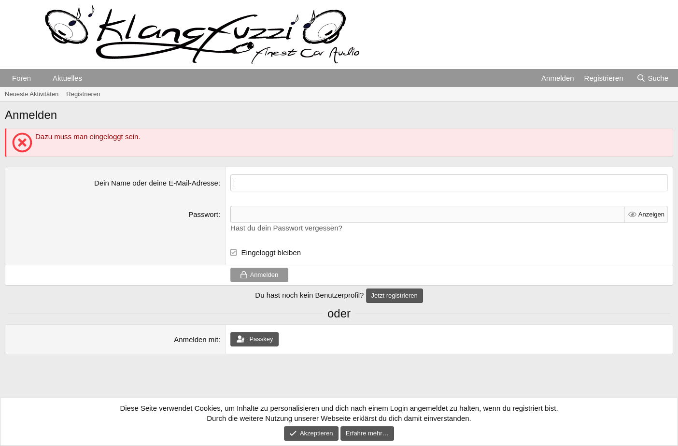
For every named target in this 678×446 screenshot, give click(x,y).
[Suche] (652, 78)
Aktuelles (67, 78)
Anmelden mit (196, 339)
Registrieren (83, 94)
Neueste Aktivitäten (31, 94)
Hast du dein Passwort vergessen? (286, 228)
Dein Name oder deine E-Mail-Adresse (156, 183)
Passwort (203, 214)
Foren (21, 78)
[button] (38, 78)
